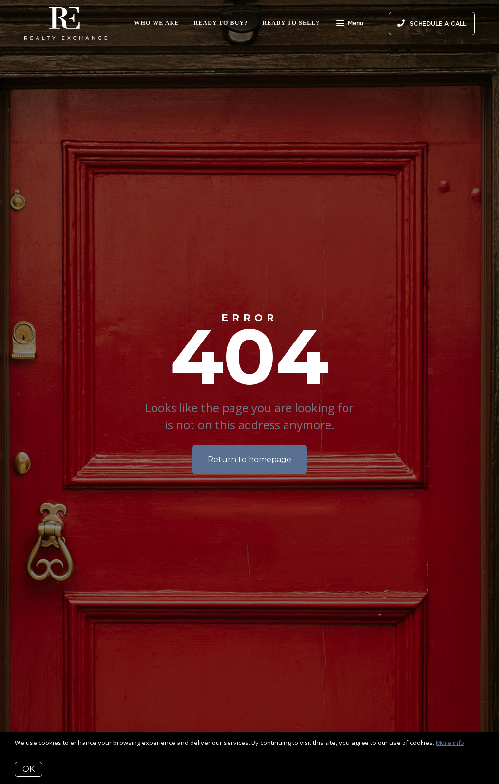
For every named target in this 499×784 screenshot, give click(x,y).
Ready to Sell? (290, 23)
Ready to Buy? (221, 23)
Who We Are (156, 23)
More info (450, 742)
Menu (349, 24)
